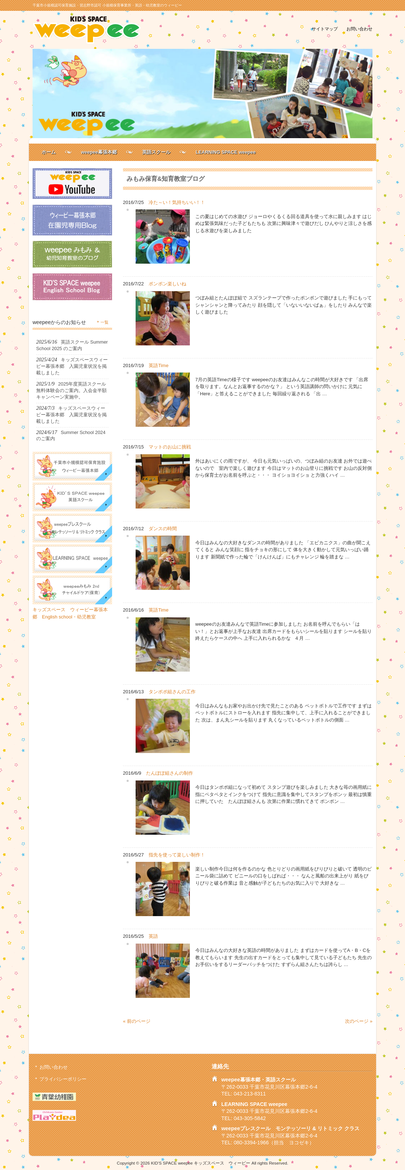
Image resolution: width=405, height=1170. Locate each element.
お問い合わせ (359, 28)
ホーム (49, 152)
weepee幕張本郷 (99, 152)
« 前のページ (136, 1021)
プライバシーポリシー (62, 1079)
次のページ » (358, 1021)
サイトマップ (325, 28)
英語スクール (156, 152)
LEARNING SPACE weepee (226, 152)
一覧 (104, 322)
